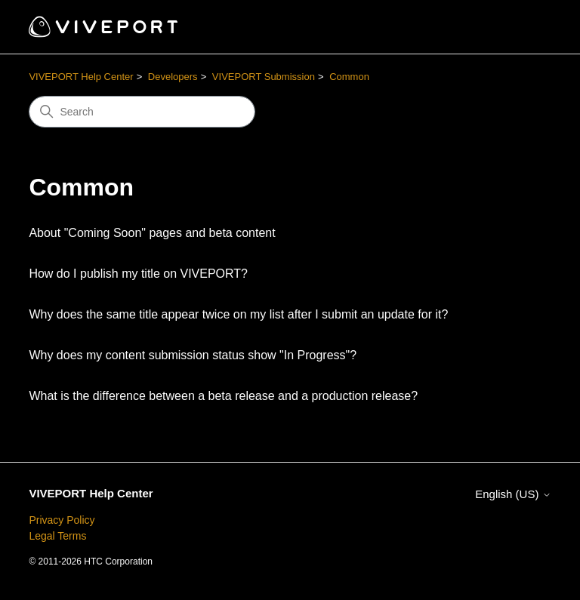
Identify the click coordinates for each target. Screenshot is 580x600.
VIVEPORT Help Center (81, 76)
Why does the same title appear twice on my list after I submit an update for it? (238, 314)
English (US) (513, 494)
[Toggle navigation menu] (524, 27)
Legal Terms (57, 536)
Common (349, 76)
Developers (173, 76)
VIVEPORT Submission (263, 76)
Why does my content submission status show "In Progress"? (192, 355)
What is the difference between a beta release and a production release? (223, 395)
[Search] (142, 112)
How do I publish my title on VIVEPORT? (138, 273)
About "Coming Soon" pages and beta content (152, 232)
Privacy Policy (61, 520)
